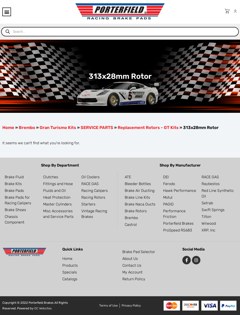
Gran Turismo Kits (58, 127)
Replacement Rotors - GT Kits (148, 127)
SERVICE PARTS (97, 127)
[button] (6, 12)
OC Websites (43, 308)
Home (8, 127)
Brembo (27, 127)
